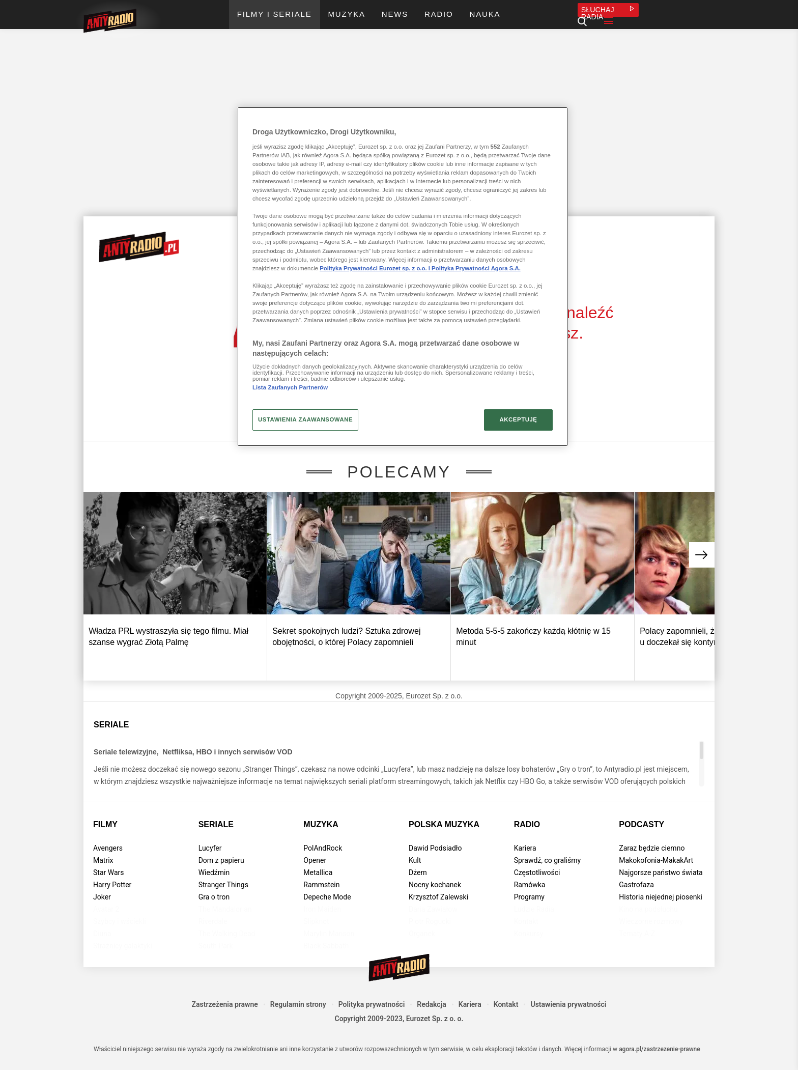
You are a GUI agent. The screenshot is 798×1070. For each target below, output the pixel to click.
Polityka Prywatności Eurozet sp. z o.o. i (376, 268)
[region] (402, 276)
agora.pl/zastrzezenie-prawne (659, 1049)
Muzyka (320, 824)
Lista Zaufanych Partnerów (290, 387)
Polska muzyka (444, 824)
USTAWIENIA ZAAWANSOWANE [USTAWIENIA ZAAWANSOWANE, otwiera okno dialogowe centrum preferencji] (305, 419)
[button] (702, 555)
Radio (527, 824)
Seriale (216, 824)
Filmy (105, 824)
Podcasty (641, 824)
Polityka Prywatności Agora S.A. (476, 268)
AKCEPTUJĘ (518, 419)
